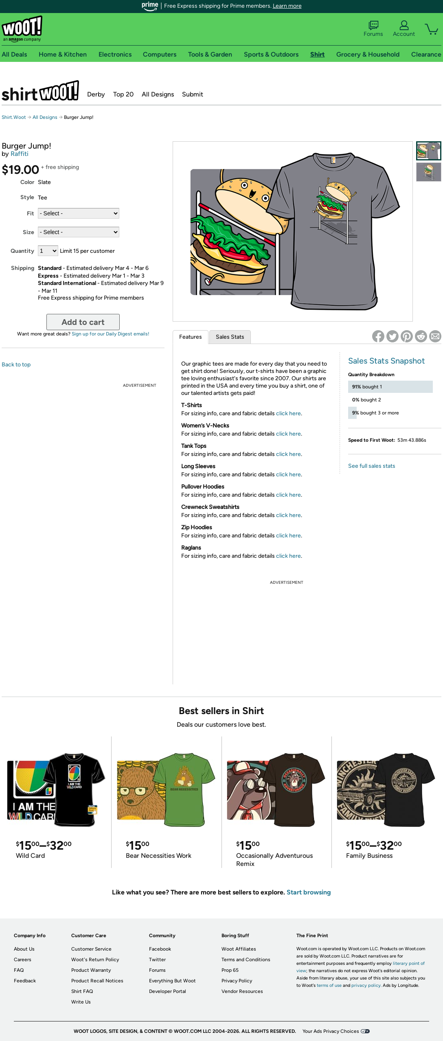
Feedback (25, 981)
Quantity (22, 251)
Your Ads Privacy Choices (331, 1031)
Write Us (81, 1002)
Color (27, 182)
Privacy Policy (237, 981)
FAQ (19, 970)
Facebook (160, 949)
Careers (22, 959)
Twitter (157, 959)
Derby (96, 94)
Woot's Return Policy (95, 959)
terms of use (329, 985)
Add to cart (83, 322)
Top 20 (123, 94)
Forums (373, 28)
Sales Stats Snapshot (386, 361)
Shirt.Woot (40, 90)
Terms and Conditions (246, 959)
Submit (192, 94)
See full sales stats (371, 465)
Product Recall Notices (97, 981)
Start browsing (309, 892)
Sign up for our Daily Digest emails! (110, 334)
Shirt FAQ (82, 991)
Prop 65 (230, 970)
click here (288, 413)
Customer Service (91, 949)
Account (404, 28)
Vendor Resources (242, 991)
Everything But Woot (172, 981)
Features (190, 336)
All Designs (158, 94)
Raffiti (20, 154)
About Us (24, 949)
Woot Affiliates (239, 949)
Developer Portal (167, 991)
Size (28, 232)
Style (27, 197)
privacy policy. (366, 985)
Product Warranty (91, 970)
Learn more (287, 5)
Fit (30, 213)
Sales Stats (230, 336)
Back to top (16, 364)
